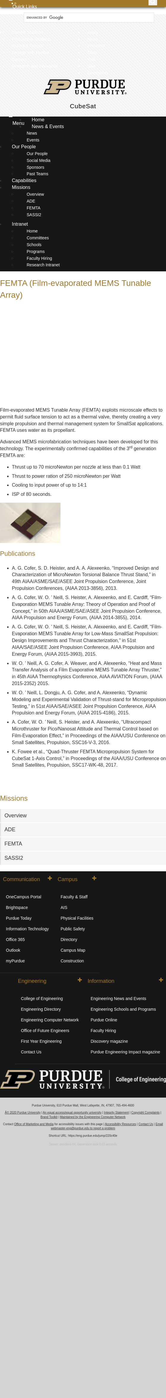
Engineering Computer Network (50, 1020)
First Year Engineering (41, 1041)
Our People (24, 146)
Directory (69, 939)
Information (125, 980)
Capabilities (24, 180)
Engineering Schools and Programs (123, 1009)
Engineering (50, 980)
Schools (34, 244)
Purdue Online (104, 1020)
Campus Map (73, 950)
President (96, 45)
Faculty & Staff (74, 896)
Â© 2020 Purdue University (23, 1112)
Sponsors (35, 167)
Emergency (97, 73)
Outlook (13, 950)
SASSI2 (34, 214)
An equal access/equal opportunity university (72, 1112)
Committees (38, 237)
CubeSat (83, 106)
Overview (35, 194)
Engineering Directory (41, 1009)
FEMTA (33, 208)
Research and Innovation (35, 66)
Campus (77, 879)
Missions (22, 187)
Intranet (20, 224)
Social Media (38, 160)
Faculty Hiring (39, 258)
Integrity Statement (116, 1112)
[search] (88, 17)
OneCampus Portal (23, 896)
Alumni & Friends (28, 45)
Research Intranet (43, 264)
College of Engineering (42, 998)
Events (33, 140)
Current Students (27, 32)
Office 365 (15, 939)
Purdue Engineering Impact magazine (125, 1052)
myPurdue (15, 960)
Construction (72, 960)
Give (91, 66)
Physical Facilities (77, 918)
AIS (64, 907)
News (92, 39)
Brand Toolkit (49, 1117)
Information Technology (27, 928)
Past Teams (37, 173)
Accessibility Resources (120, 1124)
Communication (27, 879)
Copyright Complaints (145, 1112)
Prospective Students (31, 39)
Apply (92, 32)
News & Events (48, 126)
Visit (91, 59)
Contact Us (31, 1052)
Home (38, 119)
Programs (36, 251)
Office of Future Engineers (45, 1030)
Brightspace (17, 907)
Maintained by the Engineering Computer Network (92, 1117)
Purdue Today (18, 918)
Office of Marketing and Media (33, 1124)
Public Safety (73, 928)
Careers (19, 59)
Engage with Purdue (30, 52)
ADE (31, 201)
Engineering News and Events (118, 998)
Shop (92, 52)
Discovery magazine (109, 1041)
